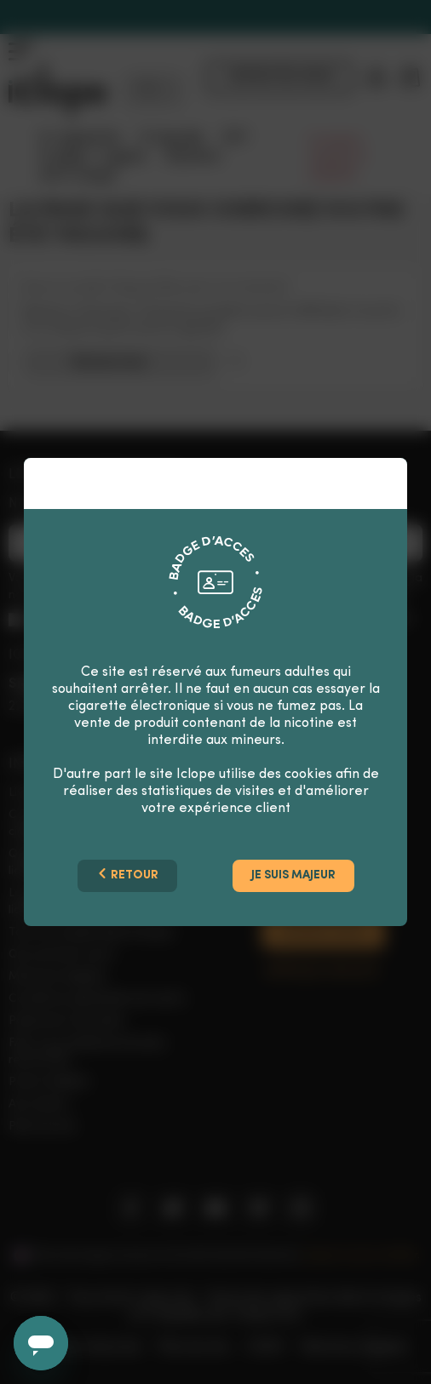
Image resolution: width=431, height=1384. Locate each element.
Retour (127, 874)
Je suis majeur (293, 875)
